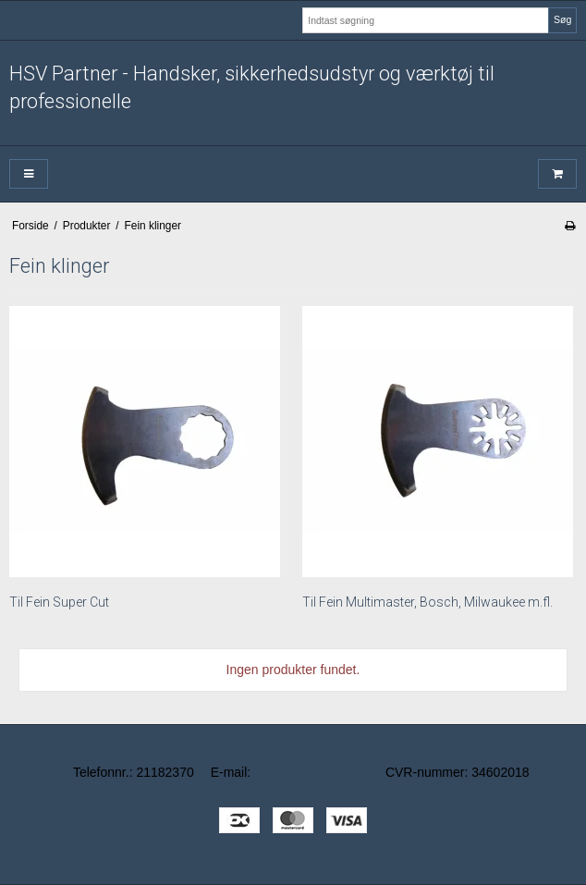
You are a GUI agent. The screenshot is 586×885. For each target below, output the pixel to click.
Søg (562, 19)
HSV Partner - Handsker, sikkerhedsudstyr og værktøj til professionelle (251, 87)
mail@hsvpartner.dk (311, 772)
